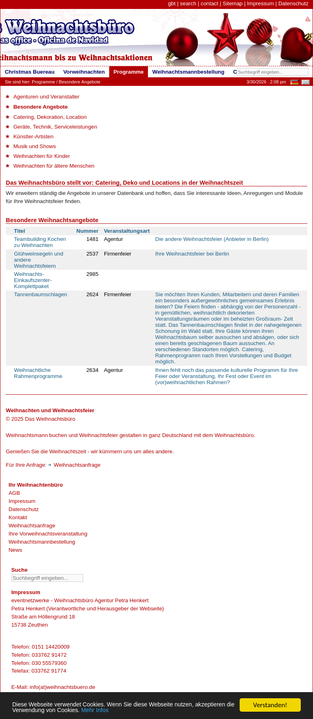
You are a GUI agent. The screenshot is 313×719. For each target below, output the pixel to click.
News (15, 550)
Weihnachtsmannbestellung (42, 542)
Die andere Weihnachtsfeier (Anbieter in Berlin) (212, 239)
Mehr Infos (159, 710)
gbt (172, 3)
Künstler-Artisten (29, 136)
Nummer (88, 231)
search (188, 3)
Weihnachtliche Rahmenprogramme (38, 373)
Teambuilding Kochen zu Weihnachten (40, 242)
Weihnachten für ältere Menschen (50, 166)
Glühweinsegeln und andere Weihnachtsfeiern (38, 260)
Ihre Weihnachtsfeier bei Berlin (192, 254)
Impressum (260, 3)
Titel (19, 231)
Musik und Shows (31, 146)
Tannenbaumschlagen (40, 294)
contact (209, 3)
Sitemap (232, 3)
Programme (43, 81)
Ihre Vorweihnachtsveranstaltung (48, 534)
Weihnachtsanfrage (74, 465)
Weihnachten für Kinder (38, 156)
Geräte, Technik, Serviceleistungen (51, 127)
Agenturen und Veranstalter (42, 97)
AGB (14, 493)
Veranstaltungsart (127, 231)
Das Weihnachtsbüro (50, 419)
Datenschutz (293, 3)
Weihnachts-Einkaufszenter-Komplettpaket (33, 280)
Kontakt (18, 517)
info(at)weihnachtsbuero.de (62, 687)
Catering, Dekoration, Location (46, 117)
